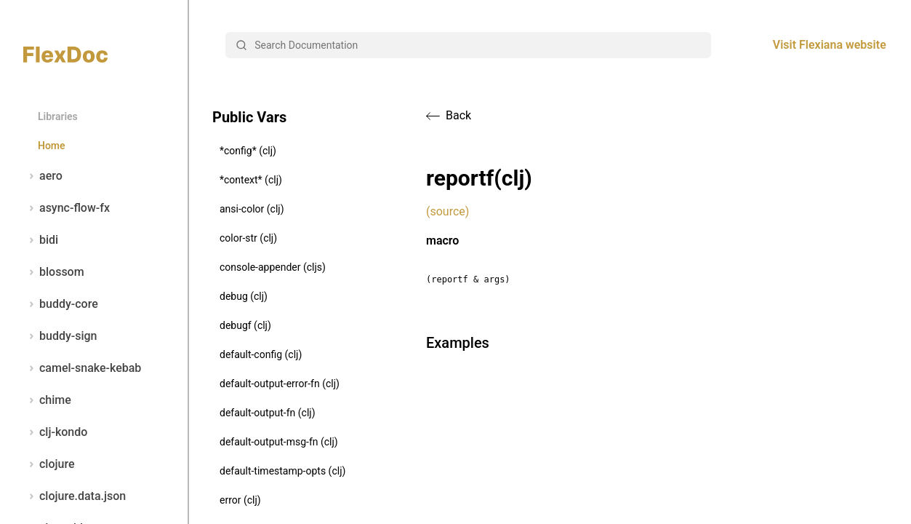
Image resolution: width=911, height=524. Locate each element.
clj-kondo (55, 432)
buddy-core (60, 304)
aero (43, 176)
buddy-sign (60, 336)
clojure (49, 464)
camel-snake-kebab (82, 368)
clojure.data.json (74, 496)
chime (47, 400)
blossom (53, 272)
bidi (40, 240)
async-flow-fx (66, 208)
